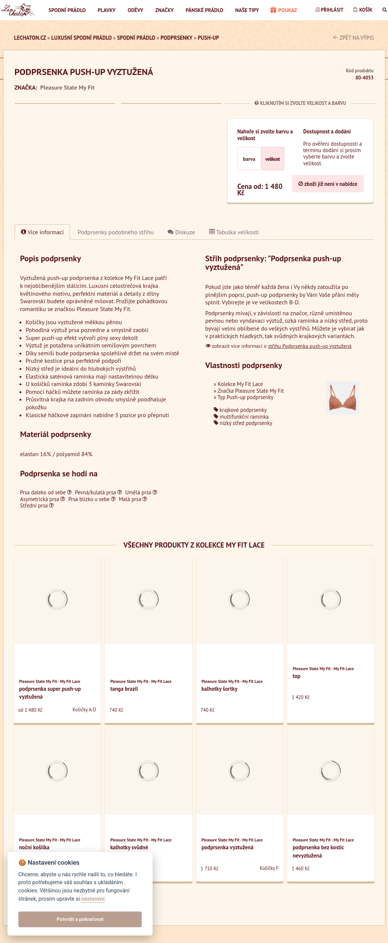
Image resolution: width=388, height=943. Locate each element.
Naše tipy (247, 10)
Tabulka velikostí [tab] (234, 232)
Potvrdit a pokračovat (80, 919)
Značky (164, 10)
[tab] (115, 232)
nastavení (93, 899)
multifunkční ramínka (241, 416)
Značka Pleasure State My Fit (250, 390)
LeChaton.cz (30, 37)
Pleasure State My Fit (67, 87)
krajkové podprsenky (240, 410)
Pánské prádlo (204, 10)
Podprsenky (176, 37)
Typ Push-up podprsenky (245, 397)
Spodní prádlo (67, 10)
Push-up (208, 37)
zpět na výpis (353, 37)
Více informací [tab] (42, 232)
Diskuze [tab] (181, 232)
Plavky (107, 10)
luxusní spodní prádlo (81, 37)
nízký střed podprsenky (243, 423)
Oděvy (135, 10)
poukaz (283, 10)
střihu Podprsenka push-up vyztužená (310, 346)
